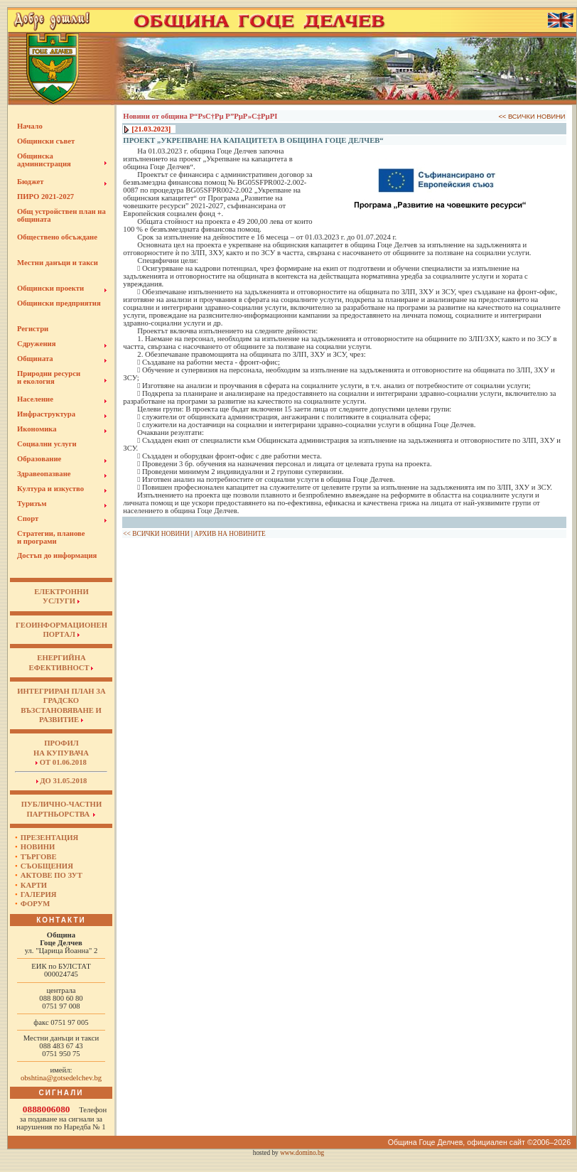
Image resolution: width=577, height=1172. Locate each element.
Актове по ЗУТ (51, 875)
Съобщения (47, 866)
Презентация (50, 838)
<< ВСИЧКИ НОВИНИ (531, 116)
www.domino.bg (302, 1152)
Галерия (39, 894)
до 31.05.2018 (61, 781)
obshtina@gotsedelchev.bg (61, 1078)
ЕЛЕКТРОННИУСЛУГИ (61, 596)
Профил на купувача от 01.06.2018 (61, 752)
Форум (35, 904)
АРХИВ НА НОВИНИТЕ (229, 533)
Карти (34, 885)
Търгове (39, 857)
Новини (38, 847)
